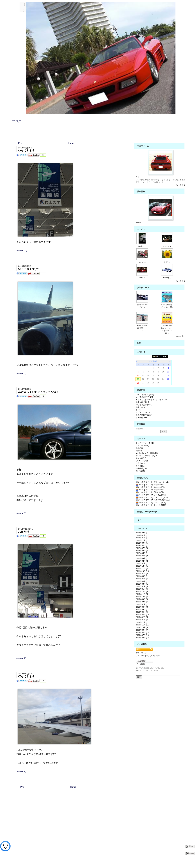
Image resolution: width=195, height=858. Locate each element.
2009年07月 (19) (142, 635)
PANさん (142, 278)
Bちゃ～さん (166, 246)
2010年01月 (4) (142, 620)
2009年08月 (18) (142, 633)
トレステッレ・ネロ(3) (145, 443)
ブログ (16, 121)
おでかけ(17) (141, 458)
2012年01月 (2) (142, 563)
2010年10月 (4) (142, 597)
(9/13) (138, 410)
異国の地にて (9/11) (144, 415)
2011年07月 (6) (142, 574)
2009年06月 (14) (142, 638)
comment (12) (21, 250)
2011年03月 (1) (142, 584)
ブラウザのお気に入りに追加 (148, 656)
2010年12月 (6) (142, 592)
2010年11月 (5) (142, 594)
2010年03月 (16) (142, 615)
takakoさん (142, 246)
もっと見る (180, 185)
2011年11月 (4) (142, 569)
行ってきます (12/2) (144, 405)
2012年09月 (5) (142, 543)
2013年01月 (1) (142, 538)
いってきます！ (27, 150)
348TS (138, 222)
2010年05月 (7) (142, 610)
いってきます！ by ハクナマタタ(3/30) (153, 500)
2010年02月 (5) (142, 617)
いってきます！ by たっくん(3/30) (151, 502)
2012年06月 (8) (142, 551)
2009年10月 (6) (142, 627)
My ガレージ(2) (142, 461)
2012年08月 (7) (142, 546)
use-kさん (142, 262)
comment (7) (21, 513)
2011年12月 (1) (142, 566)
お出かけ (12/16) (142, 402)
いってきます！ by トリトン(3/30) (151, 505)
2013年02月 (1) (142, 535)
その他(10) (140, 466)
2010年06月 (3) (142, 607)
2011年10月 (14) (142, 571)
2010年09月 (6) (142, 599)
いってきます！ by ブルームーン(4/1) (152, 482)
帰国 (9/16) (140, 407)
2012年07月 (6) (142, 548)
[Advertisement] (73, 823)
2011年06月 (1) (142, 576)
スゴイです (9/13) (143, 412)
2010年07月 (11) (142, 604)
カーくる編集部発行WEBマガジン (142, 328)
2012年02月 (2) (142, 561)
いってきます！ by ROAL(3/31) (150, 492)
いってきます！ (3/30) (145, 394)
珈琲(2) (139, 451)
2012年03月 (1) (142, 558)
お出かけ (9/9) (141, 418)
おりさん (167, 262)
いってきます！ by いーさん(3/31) (151, 495)
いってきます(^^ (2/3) (144, 397)
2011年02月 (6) (142, 586)
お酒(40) (139, 448)
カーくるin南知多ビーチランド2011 (167, 307)
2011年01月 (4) (142, 589)
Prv (20, 143)
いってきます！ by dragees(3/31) (150, 485)
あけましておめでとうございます (38, 391)
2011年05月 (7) (142, 579)
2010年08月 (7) (142, 602)
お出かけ (23, 531)
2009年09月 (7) (142, 630)
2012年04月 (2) (142, 556)
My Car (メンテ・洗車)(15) (147, 453)
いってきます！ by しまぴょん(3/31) (152, 497)
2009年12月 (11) (142, 622)
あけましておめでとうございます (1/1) (152, 400)
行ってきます (26, 676)
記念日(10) (140, 463)
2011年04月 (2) (142, 581)
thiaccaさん (167, 278)
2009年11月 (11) (142, 625)
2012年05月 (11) (142, 553)
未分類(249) (141, 471)
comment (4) (21, 771)
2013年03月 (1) (142, 533)
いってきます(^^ (28, 269)
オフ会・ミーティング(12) (146, 456)
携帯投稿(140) (141, 468)
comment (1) (21, 373)
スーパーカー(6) (142, 445)
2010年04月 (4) (142, 612)
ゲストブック (141, 653)
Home (71, 143)
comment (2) (21, 658)
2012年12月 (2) (142, 540)
